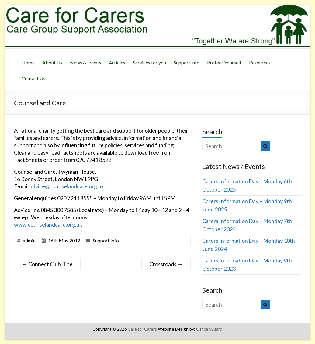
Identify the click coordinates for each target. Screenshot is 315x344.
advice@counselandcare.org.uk (66, 186)
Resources (260, 62)
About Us (52, 62)
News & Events (85, 62)
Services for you (149, 62)
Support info (186, 62)
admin (29, 240)
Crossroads (166, 264)
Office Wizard (209, 329)
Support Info (106, 240)
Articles (117, 62)
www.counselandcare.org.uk (48, 224)
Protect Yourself (224, 62)
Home (28, 62)
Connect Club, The (47, 264)
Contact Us (33, 78)
